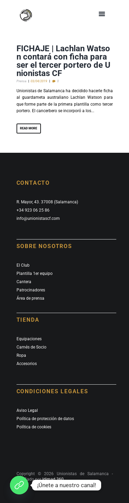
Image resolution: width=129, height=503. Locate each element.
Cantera (24, 281)
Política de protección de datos (45, 418)
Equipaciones (29, 338)
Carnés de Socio (31, 347)
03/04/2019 (39, 81)
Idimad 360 (52, 479)
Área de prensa (30, 298)
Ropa (21, 355)
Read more (28, 128)
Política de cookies (34, 427)
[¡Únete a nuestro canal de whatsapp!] (19, 485)
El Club (23, 265)
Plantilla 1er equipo (35, 273)
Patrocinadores (31, 290)
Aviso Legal (27, 410)
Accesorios (27, 363)
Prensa (21, 81)
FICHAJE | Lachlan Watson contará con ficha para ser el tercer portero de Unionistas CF (63, 61)
